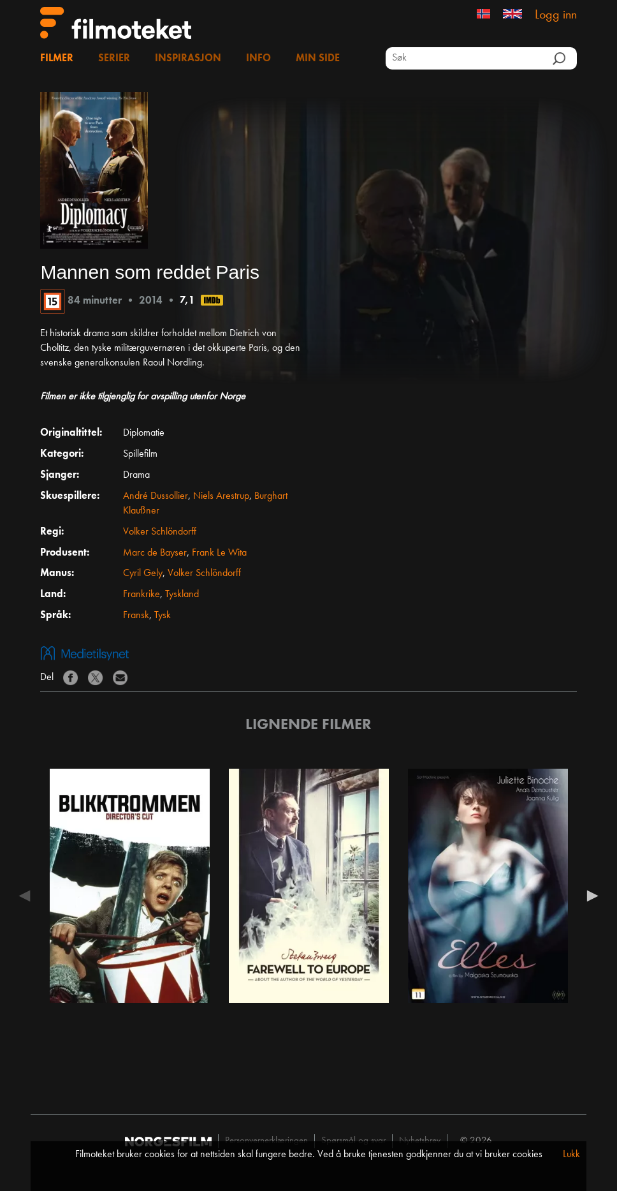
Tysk (162, 615)
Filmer (56, 59)
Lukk (571, 1155)
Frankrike (141, 594)
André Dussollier (155, 496)
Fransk (136, 615)
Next (589, 895)
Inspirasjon (188, 59)
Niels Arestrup (221, 496)
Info (258, 59)
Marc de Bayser (155, 553)
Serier (114, 59)
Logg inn (556, 15)
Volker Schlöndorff (159, 532)
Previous (27, 895)
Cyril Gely (143, 573)
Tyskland (182, 594)
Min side (318, 59)
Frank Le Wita (219, 553)
